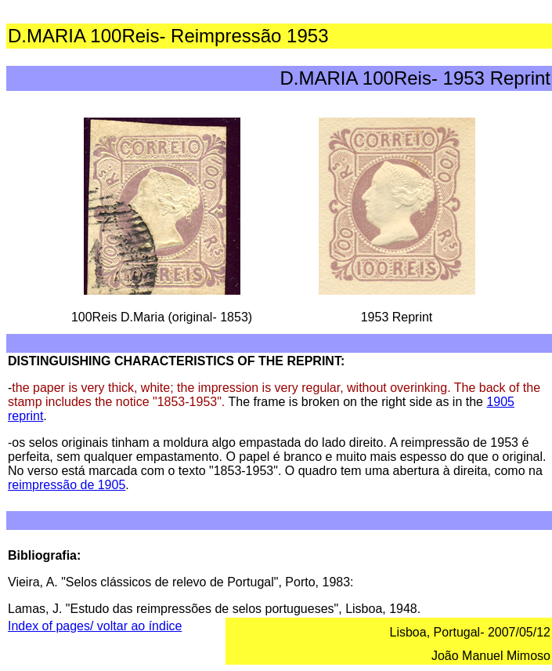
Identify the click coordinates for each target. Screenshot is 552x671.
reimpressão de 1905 (66, 484)
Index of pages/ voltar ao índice (95, 626)
